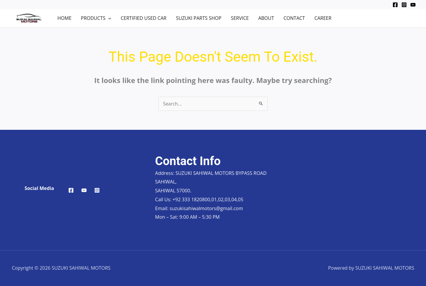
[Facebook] (395, 4)
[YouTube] (413, 4)
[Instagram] (404, 4)
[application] (108, 18)
